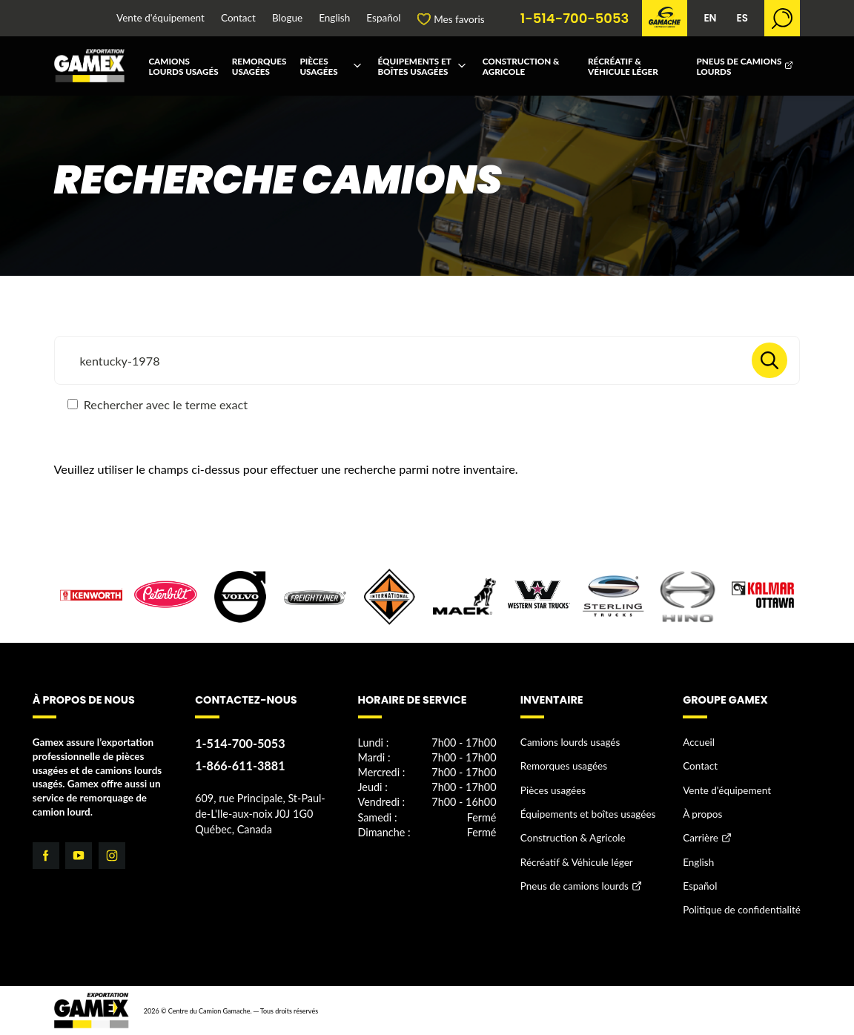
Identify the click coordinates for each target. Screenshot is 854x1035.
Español (383, 18)
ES (741, 18)
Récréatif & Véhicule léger (623, 66)
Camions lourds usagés (183, 66)
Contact (238, 18)
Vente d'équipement (160, 18)
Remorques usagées (259, 66)
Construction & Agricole (521, 66)
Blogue (287, 18)
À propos (702, 814)
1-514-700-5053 (574, 18)
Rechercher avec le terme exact (157, 404)
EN (710, 18)
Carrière (700, 838)
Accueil (699, 742)
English (334, 18)
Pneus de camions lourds (738, 66)
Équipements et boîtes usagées (414, 66)
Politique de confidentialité (742, 910)
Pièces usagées (318, 66)
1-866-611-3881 (240, 765)
